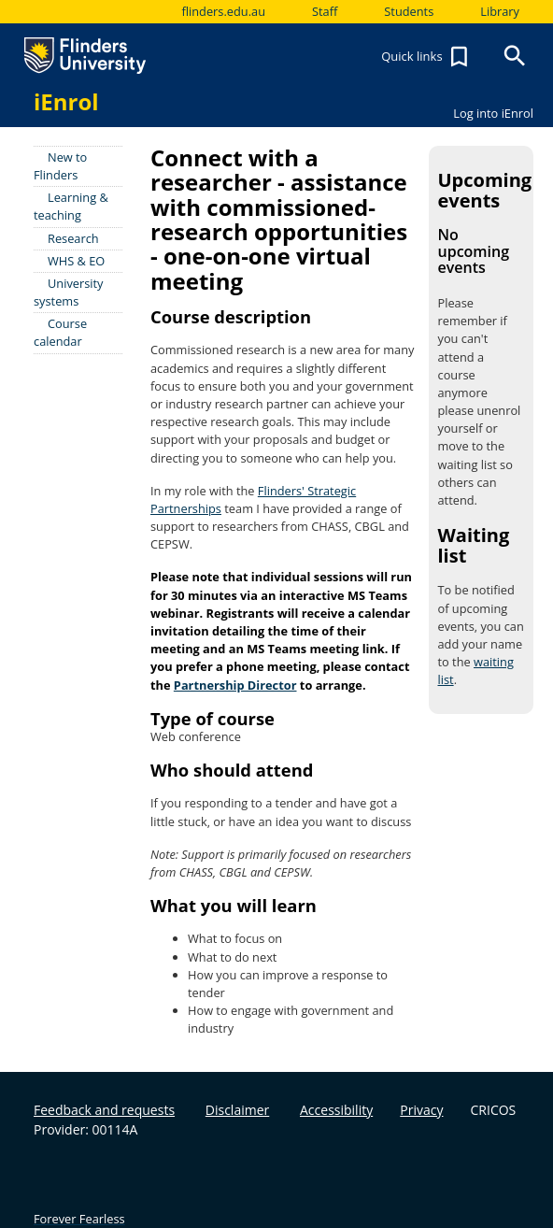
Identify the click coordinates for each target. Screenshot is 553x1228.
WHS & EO (76, 260)
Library (499, 11)
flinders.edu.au (223, 11)
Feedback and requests (104, 1110)
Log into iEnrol (493, 113)
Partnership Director (235, 685)
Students (408, 11)
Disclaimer (237, 1110)
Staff (324, 11)
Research (73, 238)
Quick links (427, 57)
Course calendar (60, 332)
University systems (69, 292)
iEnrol (66, 101)
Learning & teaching (71, 206)
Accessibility (336, 1110)
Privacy (421, 1110)
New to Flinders (60, 166)
